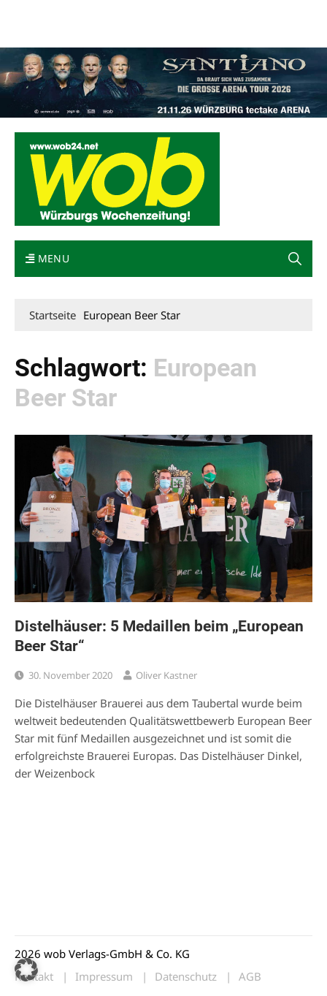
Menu (47, 258)
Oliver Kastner (166, 675)
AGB (250, 976)
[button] (294, 258)
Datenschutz (186, 976)
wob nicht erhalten (115, 13)
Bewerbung (40, 31)
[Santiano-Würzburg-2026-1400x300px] (163, 81)
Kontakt (181, 13)
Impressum (230, 13)
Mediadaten (41, 13)
